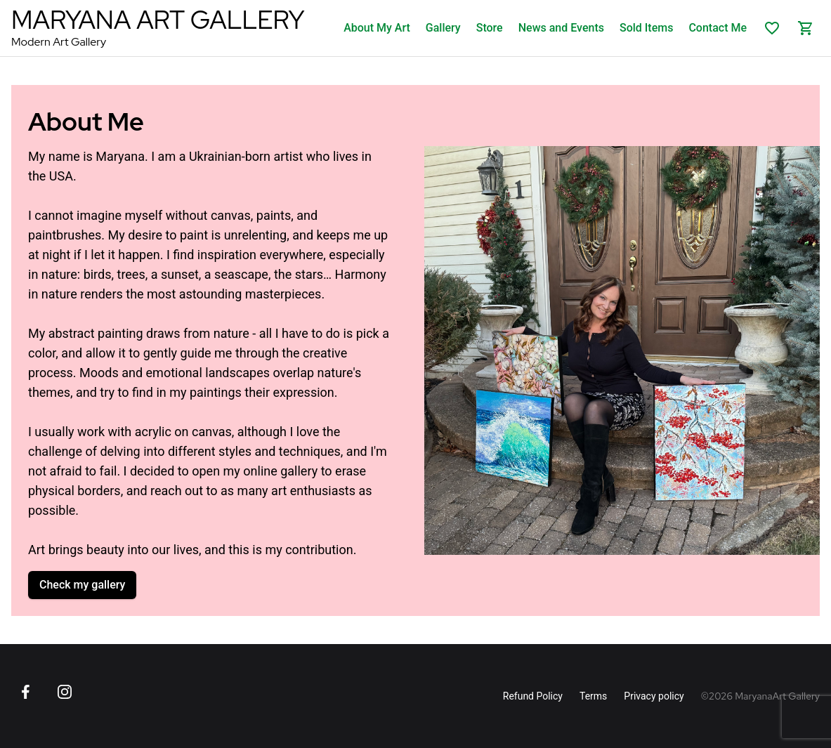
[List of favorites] (772, 28)
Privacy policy (653, 696)
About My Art (376, 27)
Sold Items (646, 27)
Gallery (443, 27)
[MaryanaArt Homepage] (157, 28)
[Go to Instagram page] (65, 692)
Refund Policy (533, 696)
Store (489, 27)
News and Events (561, 27)
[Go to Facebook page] (25, 692)
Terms (593, 696)
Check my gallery (82, 584)
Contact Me (717, 27)
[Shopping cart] (806, 28)
